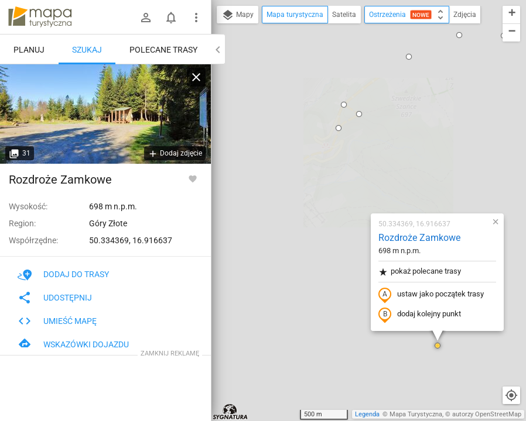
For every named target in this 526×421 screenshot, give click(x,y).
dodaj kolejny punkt (350, 179)
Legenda (367, 414)
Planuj (29, 49)
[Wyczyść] (196, 77)
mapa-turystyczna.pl (40, 17)
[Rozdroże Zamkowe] (105, 114)
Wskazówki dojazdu (73, 344)
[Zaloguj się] (145, 17)
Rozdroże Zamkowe (350, 102)
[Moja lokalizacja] (511, 395)
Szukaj (87, 49)
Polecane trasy (163, 49)
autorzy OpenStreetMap (486, 414)
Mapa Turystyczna (416, 414)
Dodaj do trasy (63, 274)
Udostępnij (55, 298)
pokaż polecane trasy (350, 137)
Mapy (237, 15)
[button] (368, 210)
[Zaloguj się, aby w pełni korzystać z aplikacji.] (192, 178)
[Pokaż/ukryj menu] (196, 17)
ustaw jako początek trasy (362, 160)
